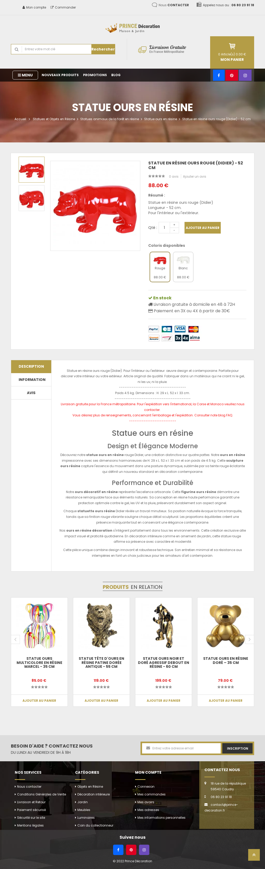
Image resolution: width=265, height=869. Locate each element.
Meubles (83, 810)
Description (31, 366)
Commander (63, 7)
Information (32, 379)
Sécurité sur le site (31, 817)
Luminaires (86, 817)
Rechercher (103, 49)
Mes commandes (151, 794)
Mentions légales (30, 825)
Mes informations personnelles (161, 817)
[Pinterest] (231, 75)
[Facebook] (219, 75)
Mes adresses (148, 810)
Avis (31, 392)
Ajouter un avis (194, 176)
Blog (116, 75)
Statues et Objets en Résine (54, 119)
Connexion (145, 786)
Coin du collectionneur (95, 825)
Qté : (152, 227)
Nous (174, 5)
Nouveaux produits (60, 75)
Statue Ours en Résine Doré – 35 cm (225, 660)
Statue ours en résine (160, 119)
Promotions (95, 75)
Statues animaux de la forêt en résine (109, 119)
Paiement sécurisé (31, 810)
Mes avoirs (145, 802)
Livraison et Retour (31, 802)
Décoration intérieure (93, 794)
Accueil (20, 119)
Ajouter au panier (202, 228)
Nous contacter (29, 786)
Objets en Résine (90, 786)
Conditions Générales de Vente (41, 794)
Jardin (82, 802)
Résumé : (156, 195)
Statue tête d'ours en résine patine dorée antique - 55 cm (101, 662)
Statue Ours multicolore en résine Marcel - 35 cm (39, 662)
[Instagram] (245, 75)
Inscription (237, 748)
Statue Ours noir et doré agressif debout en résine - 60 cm (163, 662)
